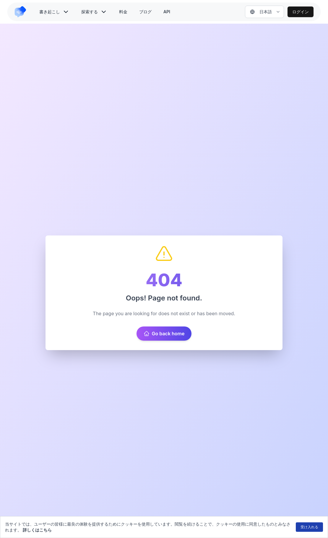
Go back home (164, 334)
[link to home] (22, 12)
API (166, 11)
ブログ (145, 11)
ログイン (300, 11)
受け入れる (309, 527)
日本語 (261, 11)
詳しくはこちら (37, 529)
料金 (123, 11)
